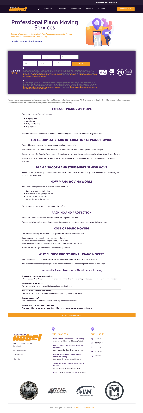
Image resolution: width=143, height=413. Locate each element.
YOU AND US (101, 9)
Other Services (76, 9)
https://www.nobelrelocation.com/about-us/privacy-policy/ (42, 75)
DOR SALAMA (90, 407)
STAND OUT (79, 407)
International (49, 9)
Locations (89, 9)
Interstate (62, 9)
